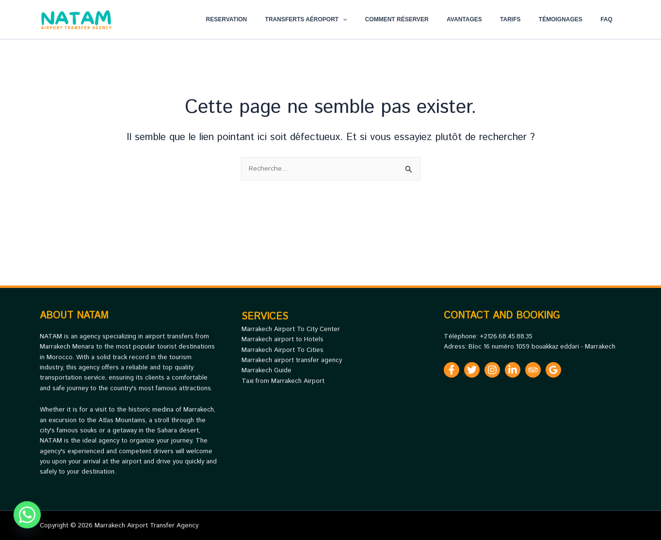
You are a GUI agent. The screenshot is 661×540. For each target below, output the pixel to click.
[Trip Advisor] (533, 370)
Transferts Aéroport (342, 19)
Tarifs (526, 19)
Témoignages (570, 19)
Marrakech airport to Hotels (282, 339)
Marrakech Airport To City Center (291, 329)
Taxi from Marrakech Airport (283, 381)
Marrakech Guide (266, 370)
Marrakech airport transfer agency (292, 360)
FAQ (610, 19)
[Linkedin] (512, 370)
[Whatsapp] (27, 515)
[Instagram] (492, 370)
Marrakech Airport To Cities (282, 350)
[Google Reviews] (553, 370)
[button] (378, 19)
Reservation (268, 19)
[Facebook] (451, 370)
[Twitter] (472, 370)
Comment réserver (426, 19)
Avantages (487, 19)
